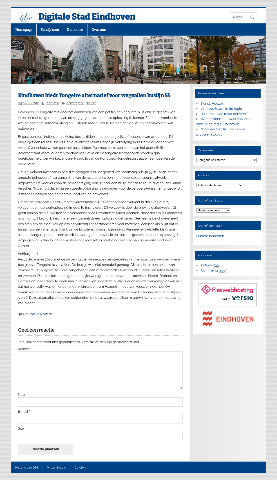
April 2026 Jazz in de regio (221, 109)
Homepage (23, 30)
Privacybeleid (56, 467)
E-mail (24, 411)
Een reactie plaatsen (37, 314)
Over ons (99, 30)
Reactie (25, 349)
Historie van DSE (27, 467)
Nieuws (91, 103)
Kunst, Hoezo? (212, 104)
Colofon (80, 467)
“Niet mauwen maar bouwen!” (224, 114)
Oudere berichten (210, 236)
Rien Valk (52, 103)
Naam (23, 394)
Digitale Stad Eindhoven (86, 16)
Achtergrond (75, 103)
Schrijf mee (50, 30)
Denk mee (75, 30)
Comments (213, 270)
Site (21, 428)
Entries (210, 265)
